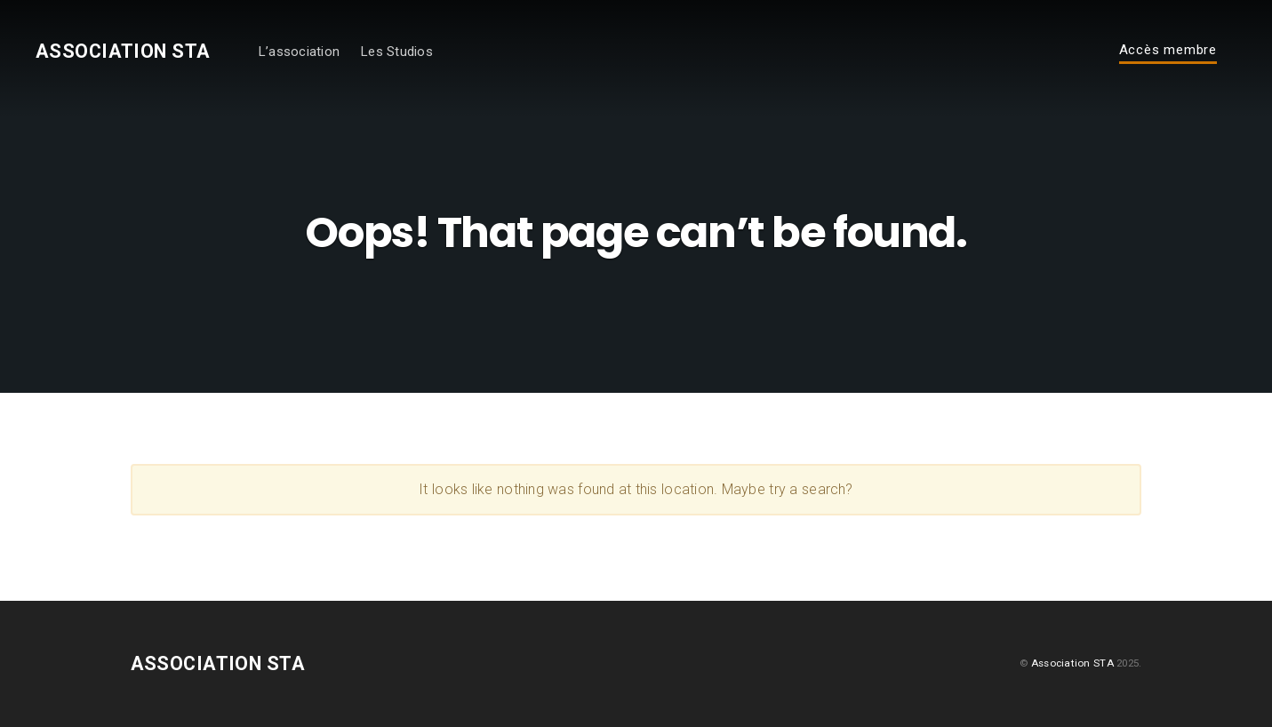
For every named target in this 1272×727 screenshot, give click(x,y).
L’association (299, 52)
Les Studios (396, 52)
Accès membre (1168, 51)
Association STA (123, 51)
